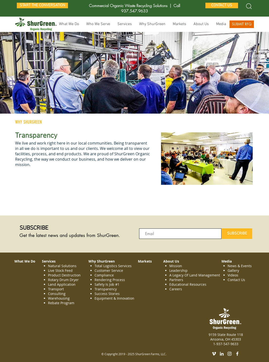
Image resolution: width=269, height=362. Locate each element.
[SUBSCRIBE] (237, 233)
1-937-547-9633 (225, 344)
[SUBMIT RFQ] (242, 24)
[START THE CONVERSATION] (42, 5)
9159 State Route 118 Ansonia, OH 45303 (226, 337)
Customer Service (109, 270)
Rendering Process (110, 279)
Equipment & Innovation (114, 298)
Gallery (233, 270)
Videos (233, 275)
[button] (124, 24)
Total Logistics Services (113, 266)
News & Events (240, 266)
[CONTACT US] (221, 5)
